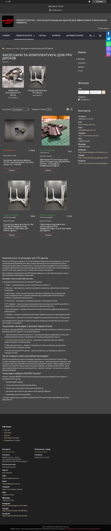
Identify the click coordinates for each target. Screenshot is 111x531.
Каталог (81, 59)
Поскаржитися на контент (74, 529)
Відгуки (81, 67)
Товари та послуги (24, 35)
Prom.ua (66, 527)
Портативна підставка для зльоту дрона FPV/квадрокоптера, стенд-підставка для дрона (55, 227)
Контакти (56, 35)
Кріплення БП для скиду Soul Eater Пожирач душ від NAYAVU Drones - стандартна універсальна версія (55, 163)
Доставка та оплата (74, 35)
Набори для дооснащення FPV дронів (13, 92)
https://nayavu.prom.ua (86, 124)
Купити (12, 170)
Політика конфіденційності (91, 529)
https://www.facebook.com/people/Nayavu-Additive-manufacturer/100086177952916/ (93, 163)
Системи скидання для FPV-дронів (19, 340)
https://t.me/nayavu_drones (88, 136)
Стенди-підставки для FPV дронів (37, 91)
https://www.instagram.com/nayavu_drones (93, 152)
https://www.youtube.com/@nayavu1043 (93, 158)
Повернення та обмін (12, 440)
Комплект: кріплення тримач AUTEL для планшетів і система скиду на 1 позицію (18, 162)
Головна (6, 35)
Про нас (42, 35)
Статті (80, 71)
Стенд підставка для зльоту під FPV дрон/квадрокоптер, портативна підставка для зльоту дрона (18, 227)
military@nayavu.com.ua (87, 130)
